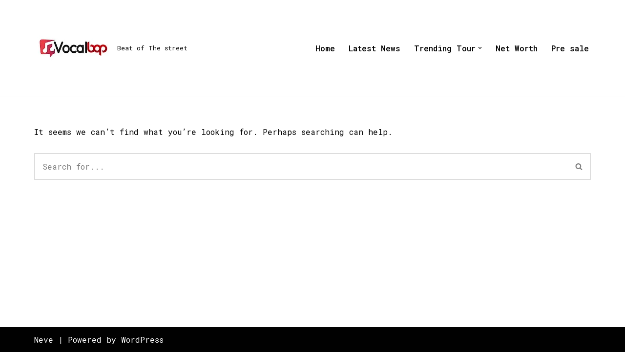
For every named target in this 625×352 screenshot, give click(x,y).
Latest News (374, 48)
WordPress (142, 339)
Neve (43, 339)
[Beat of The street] (111, 48)
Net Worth (517, 48)
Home (325, 48)
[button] (480, 48)
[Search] (301, 166)
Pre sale (570, 48)
